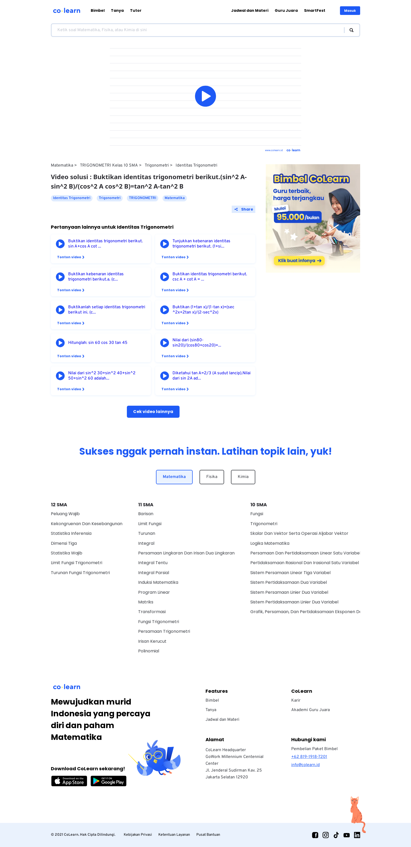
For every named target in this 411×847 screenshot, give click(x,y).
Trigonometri (157, 165)
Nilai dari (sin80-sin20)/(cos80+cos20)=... (196, 343)
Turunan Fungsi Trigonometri (80, 573)
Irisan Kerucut (152, 641)
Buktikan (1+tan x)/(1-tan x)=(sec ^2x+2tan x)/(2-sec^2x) (203, 310)
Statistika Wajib (66, 553)
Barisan (145, 514)
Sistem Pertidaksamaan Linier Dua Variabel (294, 602)
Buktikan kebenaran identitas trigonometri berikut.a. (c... (96, 277)
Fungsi (256, 514)
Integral (146, 543)
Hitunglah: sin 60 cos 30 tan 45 (97, 342)
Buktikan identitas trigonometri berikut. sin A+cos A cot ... (105, 244)
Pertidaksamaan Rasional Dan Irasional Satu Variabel (304, 563)
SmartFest (314, 10)
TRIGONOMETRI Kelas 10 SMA (109, 165)
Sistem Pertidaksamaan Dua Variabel (288, 582)
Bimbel (98, 10)
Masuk (350, 10)
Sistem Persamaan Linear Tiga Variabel (290, 573)
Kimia (243, 477)
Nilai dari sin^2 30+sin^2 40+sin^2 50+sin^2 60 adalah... (102, 376)
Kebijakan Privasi (138, 835)
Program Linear (154, 592)
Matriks (145, 602)
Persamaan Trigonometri (164, 631)
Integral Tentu (152, 563)
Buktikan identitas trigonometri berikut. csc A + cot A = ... (209, 277)
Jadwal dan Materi (249, 10)
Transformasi (152, 612)
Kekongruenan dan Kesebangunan (86, 524)
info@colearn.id (305, 765)
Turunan (146, 533)
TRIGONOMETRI (142, 198)
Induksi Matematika (158, 582)
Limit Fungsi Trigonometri (76, 563)
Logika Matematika (269, 543)
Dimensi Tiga (64, 543)
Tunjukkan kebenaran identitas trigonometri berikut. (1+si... (201, 244)
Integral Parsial (153, 573)
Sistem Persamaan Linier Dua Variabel (289, 592)
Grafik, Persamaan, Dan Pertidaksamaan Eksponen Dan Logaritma (318, 612)
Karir (295, 700)
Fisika (211, 477)
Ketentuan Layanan (174, 835)
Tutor (136, 10)
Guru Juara (286, 10)
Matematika (62, 165)
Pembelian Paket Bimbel (314, 749)
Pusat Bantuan (208, 835)
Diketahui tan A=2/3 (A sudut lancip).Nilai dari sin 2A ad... (211, 376)
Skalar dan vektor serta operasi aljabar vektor (299, 533)
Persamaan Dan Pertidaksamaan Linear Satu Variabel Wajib (311, 553)
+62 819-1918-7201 (309, 757)
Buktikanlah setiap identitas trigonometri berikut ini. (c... (106, 310)
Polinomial (148, 651)
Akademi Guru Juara (310, 710)
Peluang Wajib (65, 514)
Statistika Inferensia (71, 533)
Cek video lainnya (153, 412)
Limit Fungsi (149, 524)
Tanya (117, 10)
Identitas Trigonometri (196, 165)
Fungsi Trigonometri (158, 622)
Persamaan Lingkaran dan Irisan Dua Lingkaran (186, 553)
